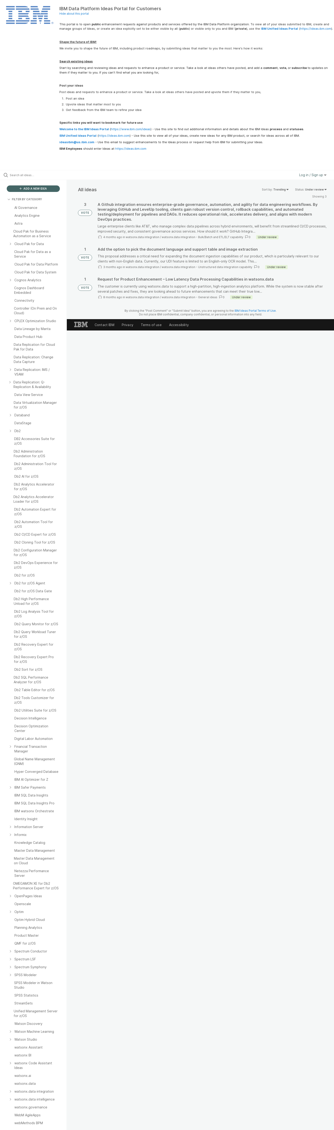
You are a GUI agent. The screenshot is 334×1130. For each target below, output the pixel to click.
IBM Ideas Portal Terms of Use (255, 310)
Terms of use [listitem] (151, 325)
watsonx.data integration (142, 237)
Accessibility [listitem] (179, 325)
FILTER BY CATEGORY (24, 199)
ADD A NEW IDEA (33, 188)
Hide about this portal (74, 13)
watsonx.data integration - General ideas (189, 297)
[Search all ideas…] (39, 175)
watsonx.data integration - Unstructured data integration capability (207, 267)
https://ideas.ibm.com (315, 28)
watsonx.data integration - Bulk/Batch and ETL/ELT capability (202, 237)
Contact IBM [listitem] (104, 325)
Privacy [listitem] (127, 325)
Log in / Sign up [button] (313, 175)
